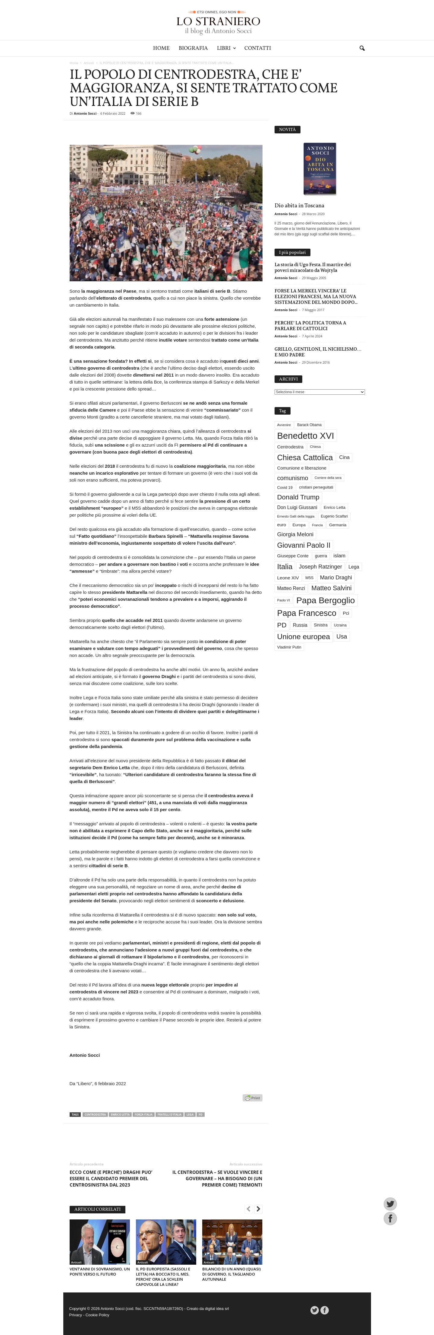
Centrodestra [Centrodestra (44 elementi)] (290, 446)
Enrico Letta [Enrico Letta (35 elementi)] (334, 507)
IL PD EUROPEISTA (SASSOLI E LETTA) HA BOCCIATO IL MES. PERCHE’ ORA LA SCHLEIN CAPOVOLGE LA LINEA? (163, 1276)
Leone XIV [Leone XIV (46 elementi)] (288, 577)
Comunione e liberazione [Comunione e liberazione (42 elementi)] (302, 468)
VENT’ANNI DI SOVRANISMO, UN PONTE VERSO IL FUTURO (100, 1271)
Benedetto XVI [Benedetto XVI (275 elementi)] (305, 436)
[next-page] (258, 1210)
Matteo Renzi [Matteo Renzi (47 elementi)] (291, 588)
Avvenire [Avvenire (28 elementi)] (284, 425)
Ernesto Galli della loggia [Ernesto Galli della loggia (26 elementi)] (296, 516)
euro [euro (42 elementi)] (281, 524)
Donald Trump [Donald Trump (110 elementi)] (298, 497)
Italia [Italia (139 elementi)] (285, 566)
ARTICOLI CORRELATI (97, 1209)
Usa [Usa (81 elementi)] (341, 636)
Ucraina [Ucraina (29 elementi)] (340, 625)
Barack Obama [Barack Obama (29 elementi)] (309, 425)
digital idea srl (217, 1308)
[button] (362, 48)
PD (201, 1115)
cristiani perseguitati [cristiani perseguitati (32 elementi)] (316, 487)
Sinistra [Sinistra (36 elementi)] (321, 625)
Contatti (257, 48)
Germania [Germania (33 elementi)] (337, 525)
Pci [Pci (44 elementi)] (346, 613)
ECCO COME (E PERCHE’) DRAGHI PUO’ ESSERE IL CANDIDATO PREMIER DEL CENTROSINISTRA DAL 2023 (111, 1178)
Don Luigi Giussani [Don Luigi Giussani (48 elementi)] (297, 507)
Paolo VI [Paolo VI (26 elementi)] (283, 600)
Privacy (75, 1315)
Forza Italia (144, 1115)
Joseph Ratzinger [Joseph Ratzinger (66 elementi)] (320, 566)
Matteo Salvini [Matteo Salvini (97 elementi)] (331, 588)
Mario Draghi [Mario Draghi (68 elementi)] (336, 577)
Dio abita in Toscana (299, 206)
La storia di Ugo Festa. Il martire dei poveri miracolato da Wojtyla (313, 267)
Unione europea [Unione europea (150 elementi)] (303, 636)
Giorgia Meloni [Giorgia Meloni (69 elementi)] (295, 534)
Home (161, 48)
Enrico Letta (120, 1115)
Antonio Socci (85, 113)
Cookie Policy (97, 1315)
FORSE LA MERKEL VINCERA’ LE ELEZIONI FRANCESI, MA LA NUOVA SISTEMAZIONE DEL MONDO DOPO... (316, 296)
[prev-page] (248, 1210)
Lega (190, 1115)
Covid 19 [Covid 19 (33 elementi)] (285, 487)
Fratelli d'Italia (169, 1115)
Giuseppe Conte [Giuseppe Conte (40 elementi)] (293, 555)
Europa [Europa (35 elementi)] (299, 525)
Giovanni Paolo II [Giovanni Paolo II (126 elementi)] (304, 545)
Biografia (193, 48)
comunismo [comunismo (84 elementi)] (292, 478)
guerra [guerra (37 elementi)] (321, 555)
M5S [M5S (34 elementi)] (309, 577)
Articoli (89, 63)
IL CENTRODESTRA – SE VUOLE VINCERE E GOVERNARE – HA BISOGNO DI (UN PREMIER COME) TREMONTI (217, 1178)
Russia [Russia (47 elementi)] (300, 625)
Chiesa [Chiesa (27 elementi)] (315, 446)
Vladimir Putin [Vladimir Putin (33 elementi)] (289, 647)
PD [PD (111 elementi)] (282, 625)
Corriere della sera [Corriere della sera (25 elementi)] (328, 478)
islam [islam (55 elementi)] (340, 556)
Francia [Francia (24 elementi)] (317, 525)
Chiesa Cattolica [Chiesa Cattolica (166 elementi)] (305, 457)
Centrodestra (95, 1115)
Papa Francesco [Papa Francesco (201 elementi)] (307, 613)
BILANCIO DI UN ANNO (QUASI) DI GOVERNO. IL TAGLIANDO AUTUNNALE (231, 1274)
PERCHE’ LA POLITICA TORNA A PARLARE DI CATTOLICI (310, 325)
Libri (226, 48)
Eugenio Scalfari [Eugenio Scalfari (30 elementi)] (334, 516)
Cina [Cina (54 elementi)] (344, 457)
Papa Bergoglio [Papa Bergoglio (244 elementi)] (325, 600)
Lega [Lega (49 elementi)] (353, 566)
